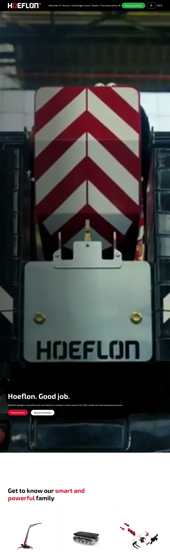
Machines (55, 5)
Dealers (96, 5)
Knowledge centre (80, 5)
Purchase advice (110, 5)
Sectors (66, 5)
